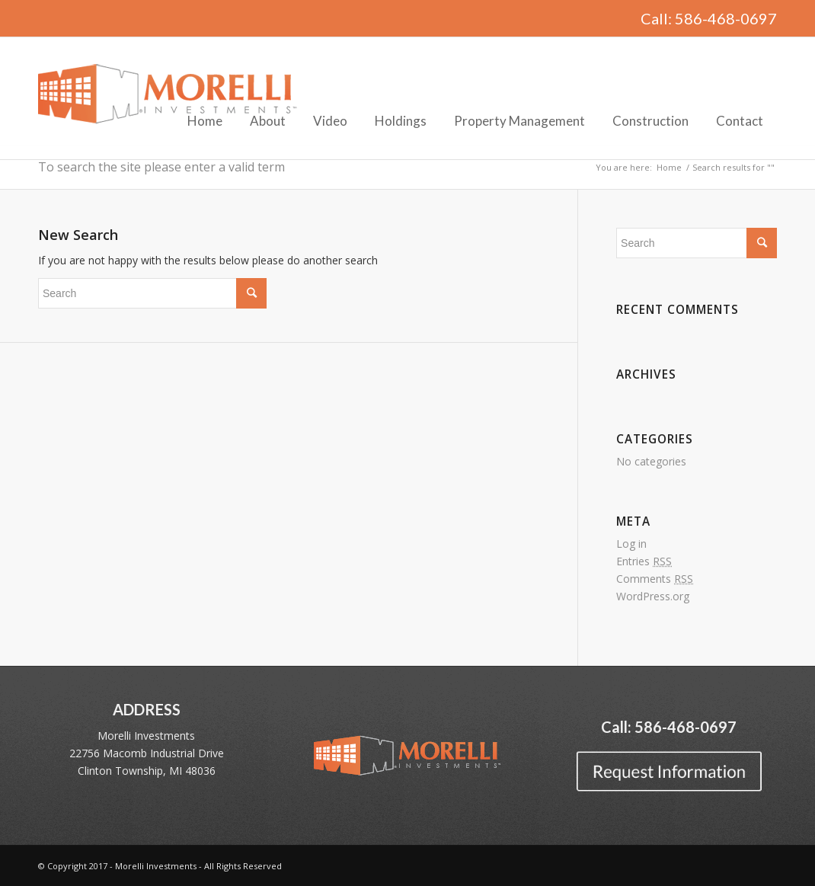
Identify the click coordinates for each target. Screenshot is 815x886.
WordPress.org (652, 596)
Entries (644, 561)
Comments (654, 578)
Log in (631, 543)
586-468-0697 (726, 18)
